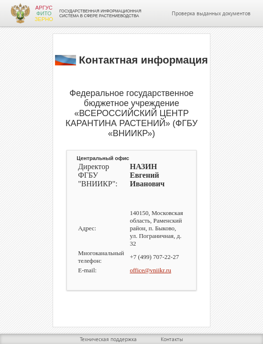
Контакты (172, 339)
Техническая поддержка (108, 339)
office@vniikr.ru (150, 270)
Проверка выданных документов (211, 13)
